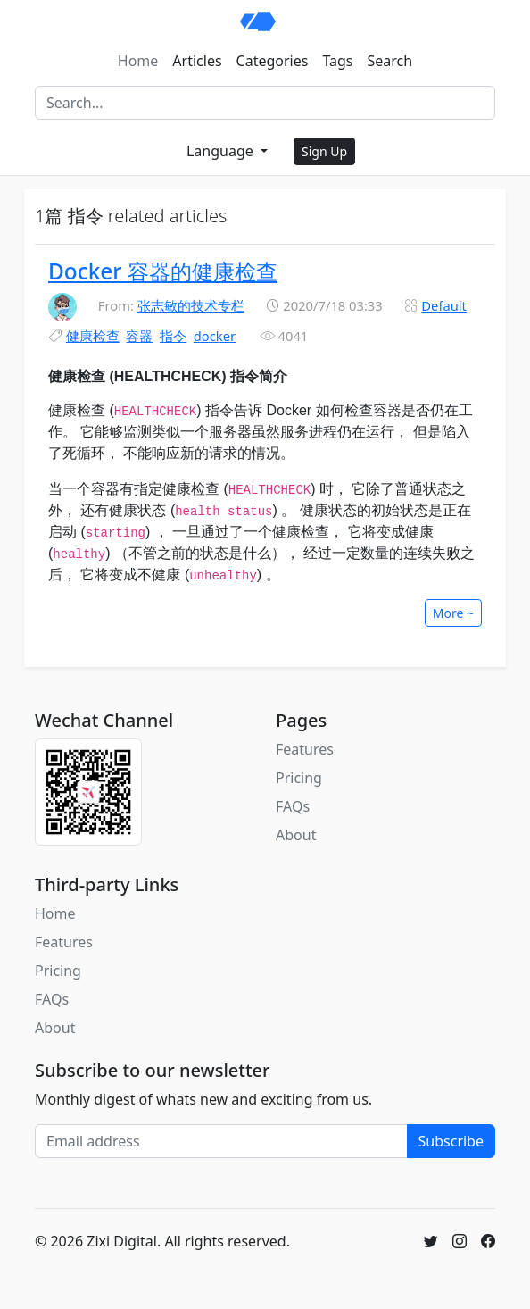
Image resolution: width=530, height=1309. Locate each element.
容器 (139, 336)
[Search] (265, 103)
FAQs (293, 806)
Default (444, 305)
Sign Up (324, 151)
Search (390, 61)
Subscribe (451, 1141)
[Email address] (221, 1141)
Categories (272, 61)
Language (221, 151)
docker (215, 336)
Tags (337, 61)
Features (305, 749)
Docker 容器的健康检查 (162, 271)
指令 (173, 336)
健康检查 (93, 336)
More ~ (453, 612)
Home (138, 61)
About (296, 835)
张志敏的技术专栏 (190, 305)
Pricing (299, 778)
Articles (196, 61)
